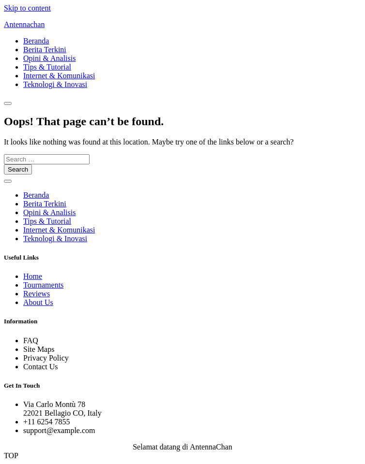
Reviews (36, 294)
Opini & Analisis (49, 58)
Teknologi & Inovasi (55, 84)
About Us (38, 302)
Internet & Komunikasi (59, 76)
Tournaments (43, 285)
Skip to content (27, 8)
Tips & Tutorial (47, 67)
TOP (11, 455)
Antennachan (24, 24)
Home (32, 276)
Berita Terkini (44, 49)
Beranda (36, 41)
